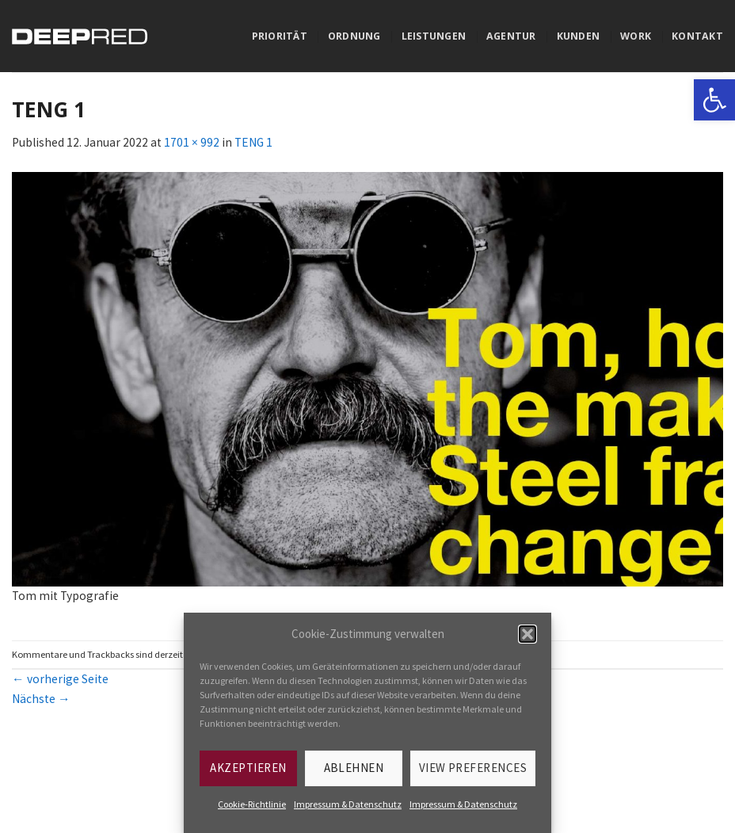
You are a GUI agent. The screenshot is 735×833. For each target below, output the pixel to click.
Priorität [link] (279, 36)
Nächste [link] (41, 698)
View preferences (473, 767)
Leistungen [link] (434, 36)
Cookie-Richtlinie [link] (252, 804)
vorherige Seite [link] (60, 678)
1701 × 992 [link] (191, 142)
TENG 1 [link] (253, 142)
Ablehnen (354, 767)
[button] (527, 634)
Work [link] (635, 36)
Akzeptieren (248, 767)
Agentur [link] (511, 36)
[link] (714, 99)
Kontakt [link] (697, 36)
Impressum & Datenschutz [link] (348, 804)
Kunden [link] (578, 36)
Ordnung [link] (354, 36)
